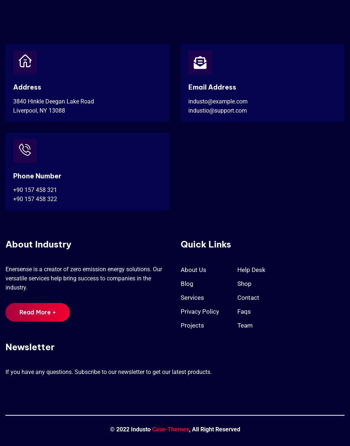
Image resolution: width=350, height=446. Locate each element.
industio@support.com (217, 110)
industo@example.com (218, 101)
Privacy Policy (200, 311)
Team (245, 325)
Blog (187, 283)
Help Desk (251, 269)
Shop (244, 283)
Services (192, 297)
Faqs (244, 311)
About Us (193, 269)
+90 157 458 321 (35, 189)
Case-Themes (170, 429)
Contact (248, 297)
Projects (192, 325)
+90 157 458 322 (35, 199)
